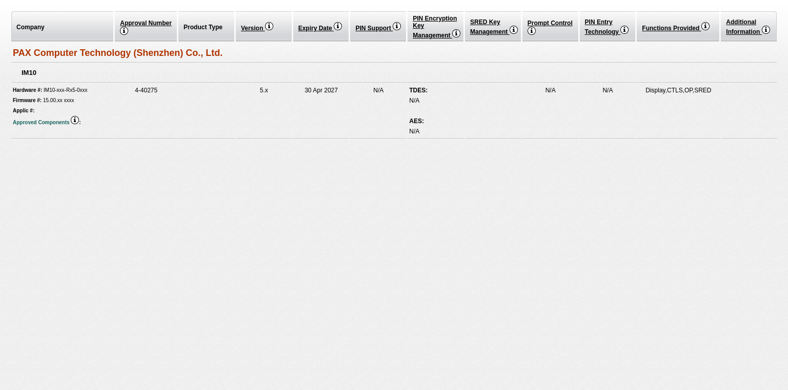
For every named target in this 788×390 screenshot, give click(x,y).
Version (257, 28)
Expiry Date (320, 28)
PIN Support (378, 28)
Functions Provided (675, 28)
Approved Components (46, 122)
